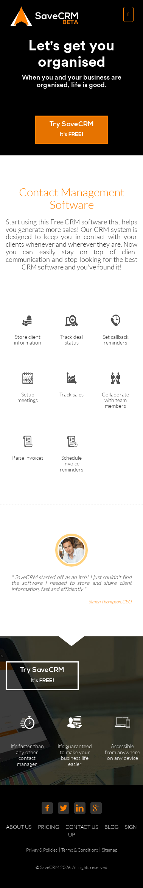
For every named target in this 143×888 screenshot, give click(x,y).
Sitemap (109, 850)
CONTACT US (84, 827)
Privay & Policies (42, 850)
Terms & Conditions (79, 850)
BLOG (114, 827)
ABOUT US (21, 827)
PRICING (51, 827)
